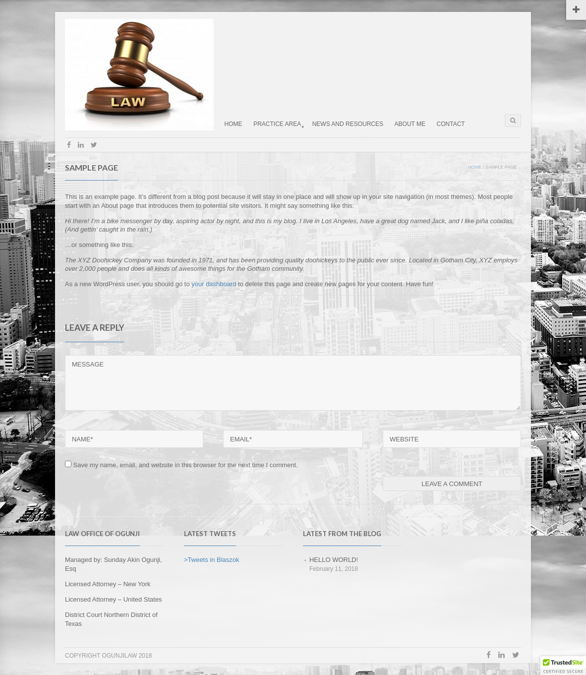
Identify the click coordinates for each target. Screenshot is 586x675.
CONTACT (451, 124)
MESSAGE (293, 382)
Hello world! (333, 559)
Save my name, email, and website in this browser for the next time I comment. (185, 465)
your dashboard (213, 284)
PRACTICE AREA (277, 124)
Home (474, 167)
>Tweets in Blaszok (211, 559)
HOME (233, 124)
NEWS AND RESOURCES (347, 124)
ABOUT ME (410, 124)
